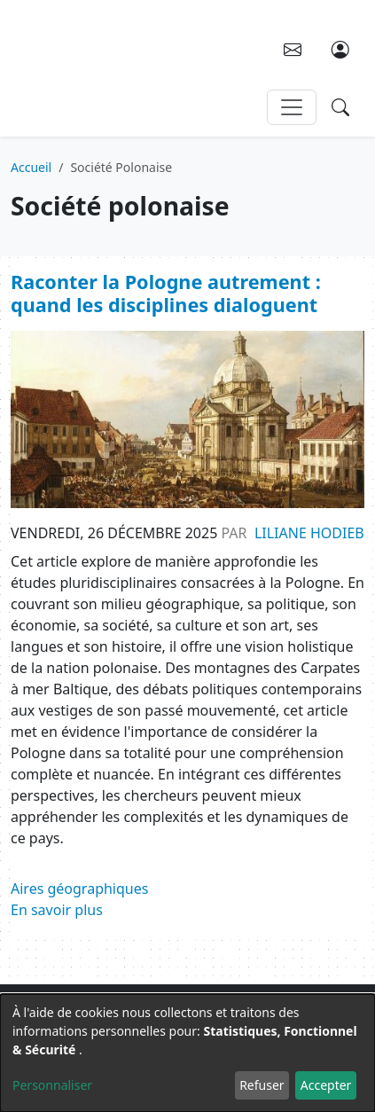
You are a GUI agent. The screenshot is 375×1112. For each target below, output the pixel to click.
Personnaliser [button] (52, 1085)
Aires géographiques (79, 888)
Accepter (326, 1085)
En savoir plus (57, 910)
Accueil (31, 167)
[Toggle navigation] (291, 107)
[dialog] (187, 1053)
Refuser (261, 1085)
